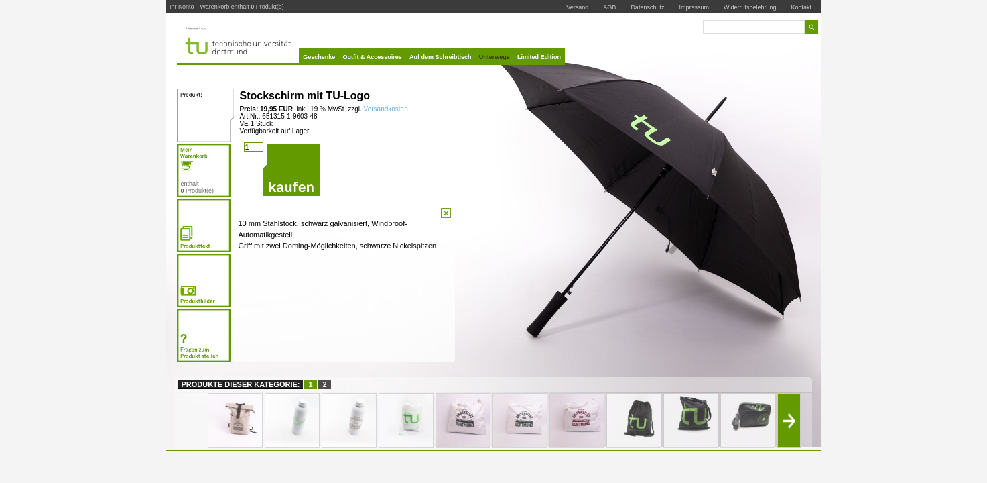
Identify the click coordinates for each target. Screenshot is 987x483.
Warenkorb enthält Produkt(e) (241, 6)
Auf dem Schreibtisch (440, 57)
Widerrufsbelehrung (750, 7)
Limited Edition (539, 57)
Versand (577, 7)
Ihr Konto (182, 6)
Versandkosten (385, 109)
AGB (609, 7)
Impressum (694, 7)
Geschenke (319, 57)
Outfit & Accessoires (372, 57)
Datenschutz (647, 7)
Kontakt (801, 6)
